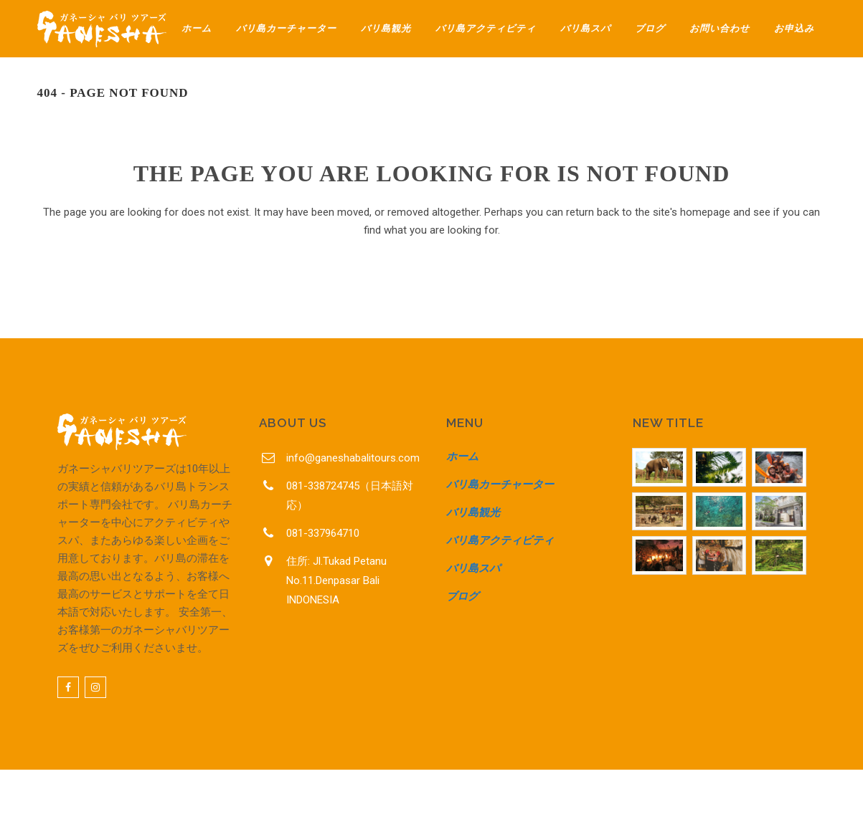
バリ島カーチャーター (500, 484)
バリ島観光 (473, 512)
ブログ (462, 596)
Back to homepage (431, 293)
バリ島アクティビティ (500, 540)
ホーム (462, 456)
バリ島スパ (473, 568)
